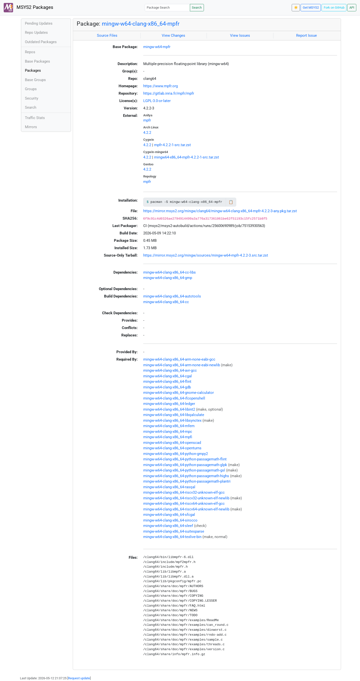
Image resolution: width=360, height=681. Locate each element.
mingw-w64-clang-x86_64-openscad (172, 442)
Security (31, 98)
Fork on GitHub (334, 7)
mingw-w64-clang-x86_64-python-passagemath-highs (186, 476)
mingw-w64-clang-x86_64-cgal (167, 376)
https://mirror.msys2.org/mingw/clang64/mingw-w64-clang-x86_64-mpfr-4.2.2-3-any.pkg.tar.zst (220, 211)
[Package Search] (167, 7)
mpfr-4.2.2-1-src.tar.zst (172, 145)
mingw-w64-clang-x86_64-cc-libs (169, 272)
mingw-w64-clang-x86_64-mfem (169, 426)
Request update (79, 678)
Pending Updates (39, 23)
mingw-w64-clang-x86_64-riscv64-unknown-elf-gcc (184, 503)
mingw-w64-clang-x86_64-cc (166, 302)
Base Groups (35, 80)
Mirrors (31, 127)
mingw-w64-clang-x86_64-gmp (167, 278)
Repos (30, 52)
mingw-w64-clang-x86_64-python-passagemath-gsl (184, 470)
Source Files (107, 35)
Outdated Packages (41, 42)
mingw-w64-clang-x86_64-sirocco (170, 520)
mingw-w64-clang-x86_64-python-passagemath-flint (185, 459)
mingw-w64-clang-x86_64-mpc (167, 431)
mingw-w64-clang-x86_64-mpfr (141, 23)
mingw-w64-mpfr (156, 47)
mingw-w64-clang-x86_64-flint (167, 381)
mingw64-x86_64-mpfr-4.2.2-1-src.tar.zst (186, 157)
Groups (31, 89)
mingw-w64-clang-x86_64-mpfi (167, 437)
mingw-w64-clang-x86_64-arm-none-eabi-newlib (181, 365)
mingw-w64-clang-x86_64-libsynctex (172, 420)
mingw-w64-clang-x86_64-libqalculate (173, 415)
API (351, 7)
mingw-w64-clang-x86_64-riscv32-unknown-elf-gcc (184, 492)
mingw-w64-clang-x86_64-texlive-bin (172, 537)
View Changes (173, 35)
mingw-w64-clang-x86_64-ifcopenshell (174, 398)
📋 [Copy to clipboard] (231, 202)
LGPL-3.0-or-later (157, 101)
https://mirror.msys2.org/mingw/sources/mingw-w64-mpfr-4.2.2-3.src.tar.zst (205, 255)
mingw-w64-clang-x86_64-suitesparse (173, 531)
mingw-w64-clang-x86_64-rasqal (169, 487)
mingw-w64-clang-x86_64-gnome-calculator (178, 392)
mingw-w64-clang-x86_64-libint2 (169, 409)
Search (197, 7)
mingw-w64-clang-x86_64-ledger (169, 404)
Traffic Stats (35, 118)
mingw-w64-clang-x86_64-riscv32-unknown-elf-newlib (186, 498)
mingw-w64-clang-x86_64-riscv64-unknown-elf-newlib (186, 509)
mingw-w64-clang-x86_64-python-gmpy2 (175, 454)
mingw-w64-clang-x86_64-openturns (172, 448)
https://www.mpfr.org (160, 86)
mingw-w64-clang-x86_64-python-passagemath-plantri (187, 481)
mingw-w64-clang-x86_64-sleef (168, 526)
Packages (33, 70)
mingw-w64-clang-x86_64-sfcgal (169, 514)
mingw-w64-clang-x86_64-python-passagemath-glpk (185, 465)
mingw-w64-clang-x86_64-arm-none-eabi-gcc (179, 359)
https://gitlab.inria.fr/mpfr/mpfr (168, 93)
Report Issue (306, 35)
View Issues (240, 35)
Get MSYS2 (311, 7)
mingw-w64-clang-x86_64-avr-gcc (170, 370)
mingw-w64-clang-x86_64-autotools (172, 296)
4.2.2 (147, 132)
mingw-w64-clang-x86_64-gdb (167, 387)
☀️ (296, 7)
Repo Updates (36, 32)
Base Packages (37, 61)
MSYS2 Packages (28, 7)
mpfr (147, 120)
